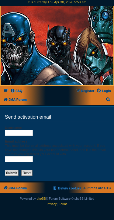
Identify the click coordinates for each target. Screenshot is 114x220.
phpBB (41, 198)
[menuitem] (16, 90)
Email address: (17, 141)
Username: (13, 128)
